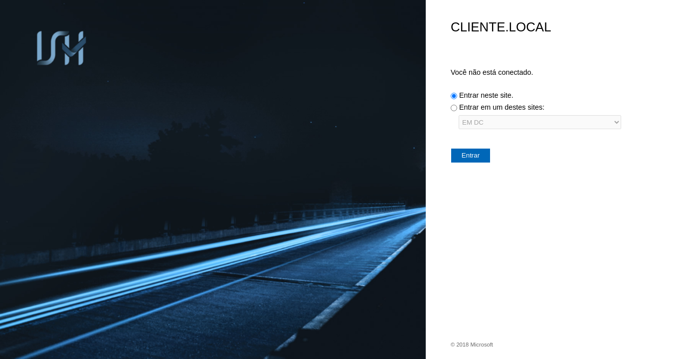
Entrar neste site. (486, 95)
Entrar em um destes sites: (501, 107)
